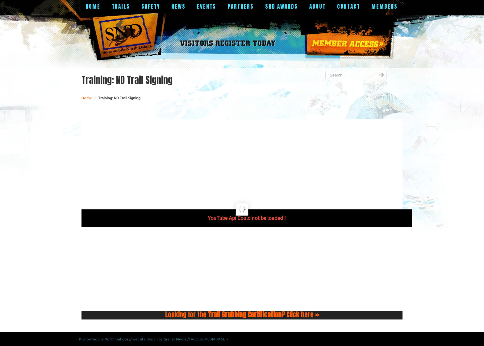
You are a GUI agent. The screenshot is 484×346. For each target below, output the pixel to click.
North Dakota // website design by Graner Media (145, 339)
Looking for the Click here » (242, 314)
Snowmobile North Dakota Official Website (127, 35)
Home (86, 98)
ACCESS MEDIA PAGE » (209, 339)
